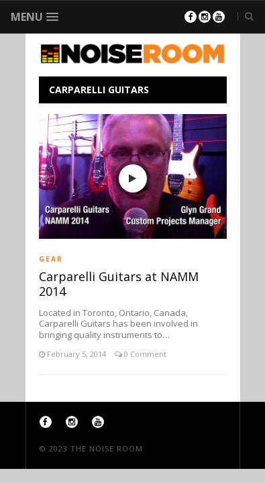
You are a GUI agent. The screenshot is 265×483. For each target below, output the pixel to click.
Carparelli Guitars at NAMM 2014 (119, 283)
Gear (51, 259)
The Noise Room (106, 448)
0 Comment (144, 354)
